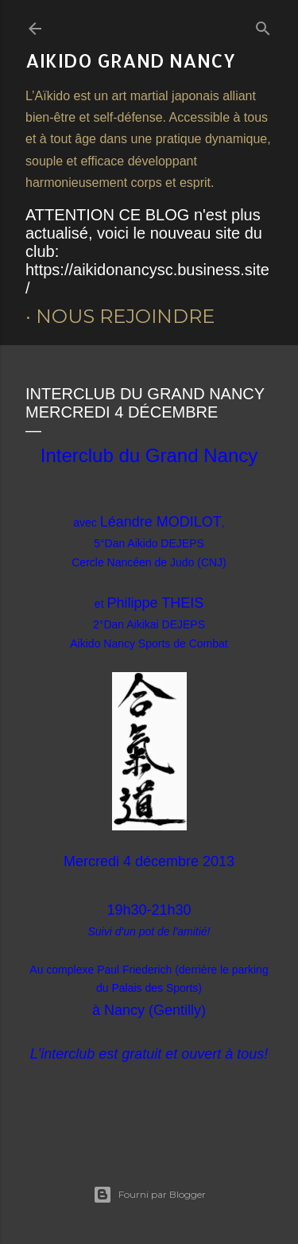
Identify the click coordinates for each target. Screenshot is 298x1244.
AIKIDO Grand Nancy (130, 60)
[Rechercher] (263, 25)
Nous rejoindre (125, 316)
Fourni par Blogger (149, 1194)
